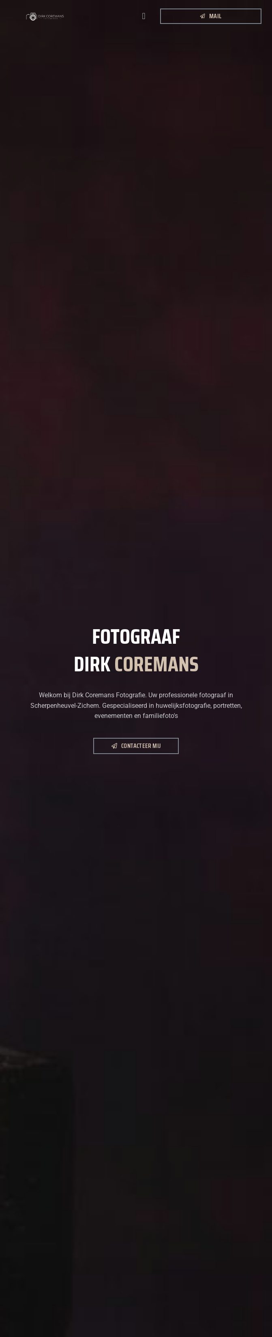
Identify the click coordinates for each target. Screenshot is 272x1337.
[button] (144, 16)
